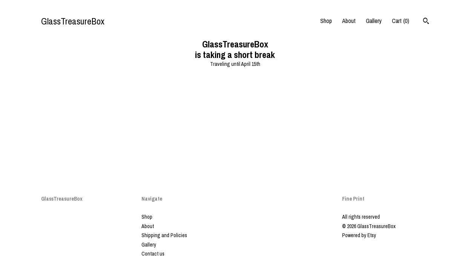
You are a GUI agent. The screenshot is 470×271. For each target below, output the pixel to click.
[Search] (426, 22)
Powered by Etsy (359, 235)
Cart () (400, 21)
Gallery (374, 21)
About (349, 21)
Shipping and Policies (164, 235)
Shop (326, 21)
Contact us (152, 253)
